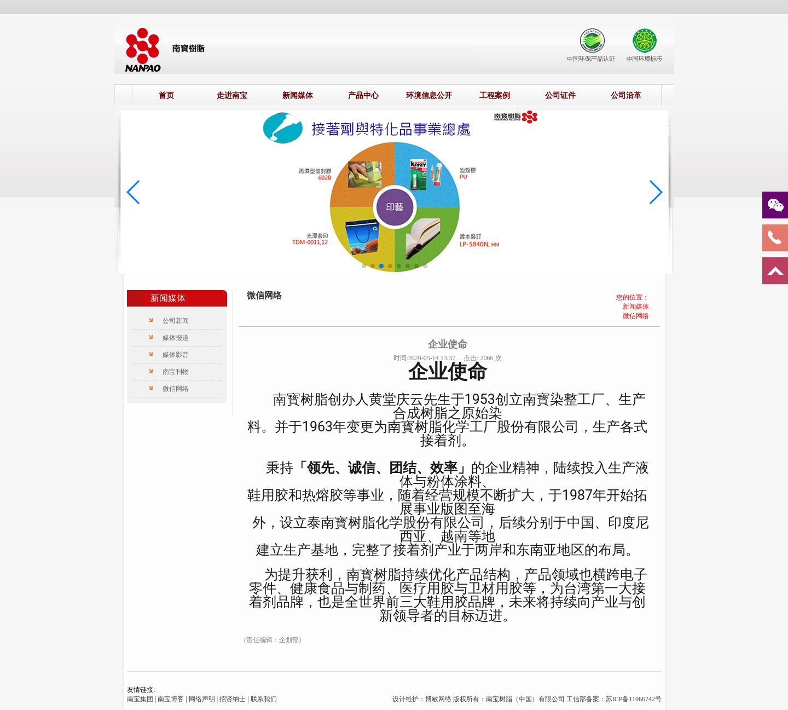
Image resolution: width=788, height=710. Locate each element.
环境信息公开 (429, 95)
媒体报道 (176, 338)
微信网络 (176, 388)
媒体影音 (176, 355)
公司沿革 (626, 95)
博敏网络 (439, 699)
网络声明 (202, 699)
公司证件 (560, 95)
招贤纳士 (232, 699)
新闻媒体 (297, 95)
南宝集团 (140, 699)
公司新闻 (176, 321)
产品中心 (363, 95)
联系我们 (264, 699)
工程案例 (494, 95)
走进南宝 (232, 95)
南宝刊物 (176, 372)
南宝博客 (171, 699)
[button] (364, 266)
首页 (166, 95)
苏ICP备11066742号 (634, 699)
